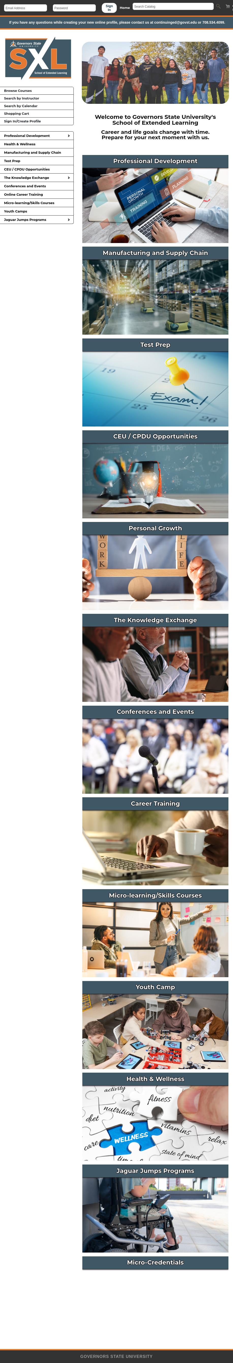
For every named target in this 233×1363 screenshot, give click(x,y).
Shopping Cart (16, 113)
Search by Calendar (21, 106)
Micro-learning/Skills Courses (36, 203)
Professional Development (37, 136)
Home (125, 8)
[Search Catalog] (173, 6)
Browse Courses (18, 91)
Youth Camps (36, 211)
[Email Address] (25, 7)
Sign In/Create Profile (22, 121)
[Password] (74, 7)
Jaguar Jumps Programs (37, 220)
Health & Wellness (36, 144)
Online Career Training (36, 194)
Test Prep (36, 161)
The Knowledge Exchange (37, 178)
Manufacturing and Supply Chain (36, 152)
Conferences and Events (36, 186)
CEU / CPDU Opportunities (36, 169)
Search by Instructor (21, 98)
